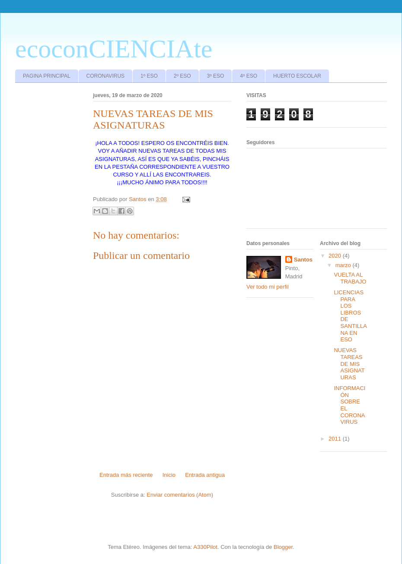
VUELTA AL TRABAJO (350, 278)
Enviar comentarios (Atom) (180, 495)
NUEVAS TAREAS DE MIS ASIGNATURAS (349, 363)
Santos (303, 259)
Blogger (283, 547)
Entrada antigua (205, 475)
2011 (336, 438)
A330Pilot (205, 547)
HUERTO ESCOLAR (297, 76)
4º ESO (248, 76)
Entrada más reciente (126, 475)
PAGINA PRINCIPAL (46, 76)
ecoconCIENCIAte (114, 49)
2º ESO (182, 76)
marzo (344, 265)
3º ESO (215, 76)
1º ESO (149, 76)
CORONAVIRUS (105, 76)
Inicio (169, 475)
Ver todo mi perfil (267, 287)
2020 (336, 255)
